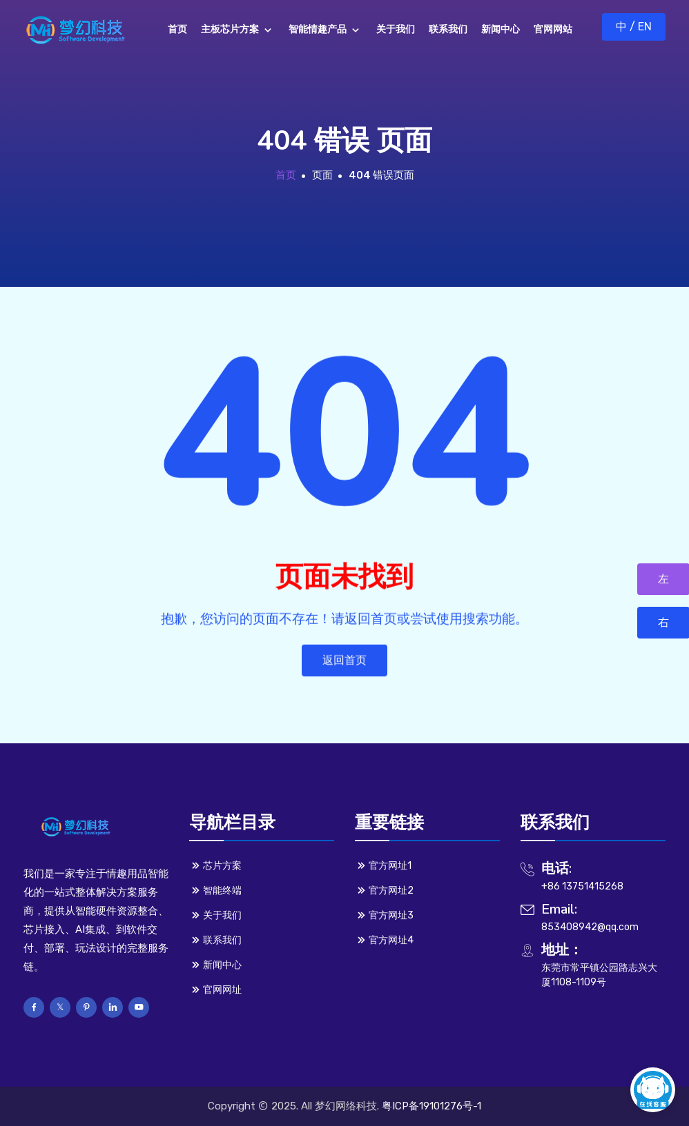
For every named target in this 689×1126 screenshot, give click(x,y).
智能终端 (215, 890)
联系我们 (215, 940)
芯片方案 (215, 865)
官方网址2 (384, 890)
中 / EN (634, 26)
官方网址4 (384, 940)
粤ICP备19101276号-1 (431, 1106)
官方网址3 (384, 915)
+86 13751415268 (582, 886)
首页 (285, 175)
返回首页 (344, 663)
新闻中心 (215, 965)
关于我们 (215, 915)
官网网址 (215, 989)
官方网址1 (383, 865)
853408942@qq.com (590, 927)
